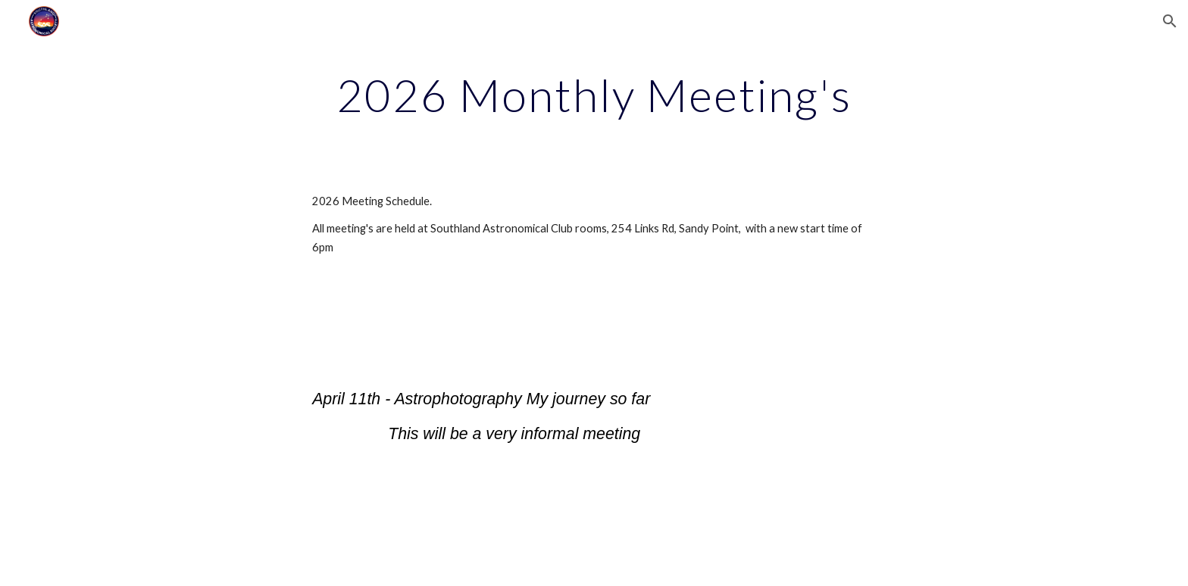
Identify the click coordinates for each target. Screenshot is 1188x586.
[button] (1170, 21)
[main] (594, 95)
